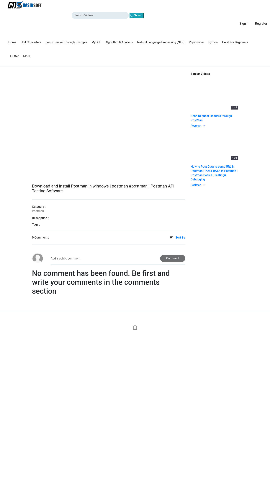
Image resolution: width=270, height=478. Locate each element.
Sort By (180, 237)
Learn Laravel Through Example (66, 42)
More (26, 56)
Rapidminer (196, 42)
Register (261, 23)
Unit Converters (31, 42)
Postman (196, 125)
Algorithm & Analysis (119, 42)
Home (12, 42)
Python (213, 42)
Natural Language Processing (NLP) (160, 42)
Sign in (244, 23)
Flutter (14, 56)
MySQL (96, 42)
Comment (172, 258)
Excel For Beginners (235, 42)
